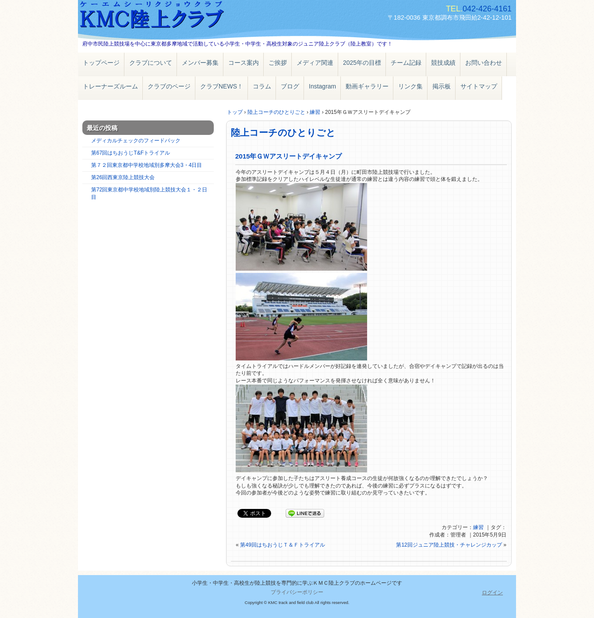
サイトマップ (478, 86)
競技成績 (443, 62)
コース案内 (243, 62)
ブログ (290, 86)
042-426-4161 (487, 8)
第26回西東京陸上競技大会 (123, 177)
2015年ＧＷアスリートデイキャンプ (288, 156)
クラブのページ (169, 86)
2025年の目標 (362, 62)
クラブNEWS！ (221, 86)
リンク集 (410, 86)
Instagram (322, 86)
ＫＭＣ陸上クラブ (178, 16)
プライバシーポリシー (297, 592)
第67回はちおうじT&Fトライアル (130, 153)
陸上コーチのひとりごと (283, 132)
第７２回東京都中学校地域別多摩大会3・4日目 (146, 165)
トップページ (101, 62)
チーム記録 (406, 62)
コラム (262, 86)
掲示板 (441, 86)
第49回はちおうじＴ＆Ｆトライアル (282, 545)
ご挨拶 (278, 62)
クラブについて (150, 62)
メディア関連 (315, 62)
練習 (478, 527)
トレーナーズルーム (110, 86)
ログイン (492, 593)
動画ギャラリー (367, 86)
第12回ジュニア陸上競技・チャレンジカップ (449, 545)
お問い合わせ (483, 62)
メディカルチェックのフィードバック (135, 141)
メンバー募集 (200, 62)
